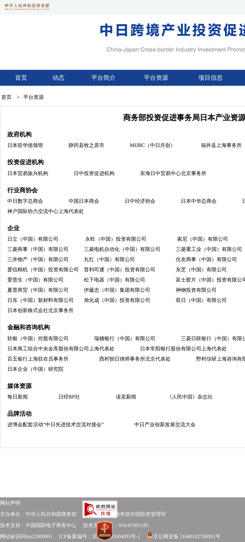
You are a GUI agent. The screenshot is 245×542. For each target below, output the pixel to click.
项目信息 (210, 77)
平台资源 (156, 77)
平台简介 (103, 77)
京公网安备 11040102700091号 (186, 536)
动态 (58, 77)
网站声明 (10, 503)
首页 (21, 77)
